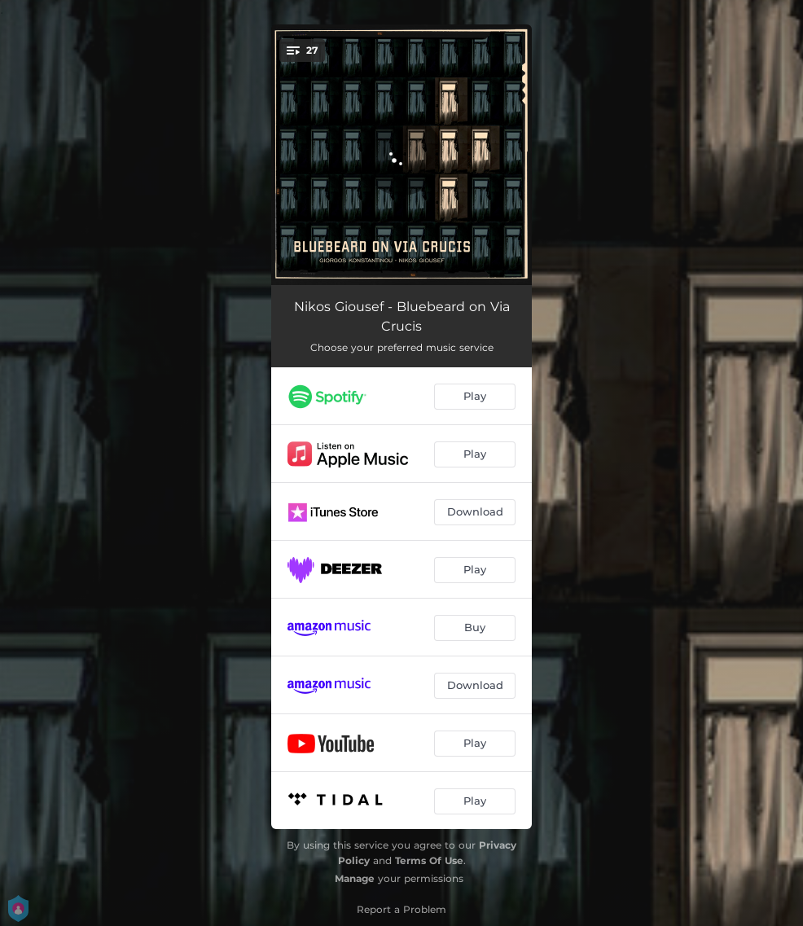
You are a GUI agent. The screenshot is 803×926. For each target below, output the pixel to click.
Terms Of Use (429, 860)
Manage (355, 878)
